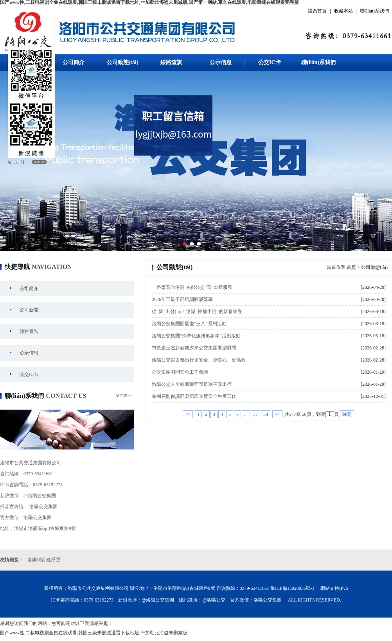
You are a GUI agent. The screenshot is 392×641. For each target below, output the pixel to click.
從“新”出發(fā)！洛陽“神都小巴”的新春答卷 (197, 311)
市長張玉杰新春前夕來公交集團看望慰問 (194, 348)
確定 (347, 414)
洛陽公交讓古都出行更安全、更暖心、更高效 (199, 360)
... (246, 414)
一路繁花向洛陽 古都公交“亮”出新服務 (192, 287)
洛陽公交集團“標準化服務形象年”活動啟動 (196, 335)
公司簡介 (74, 62)
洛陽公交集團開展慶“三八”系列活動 (189, 323)
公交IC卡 (269, 62)
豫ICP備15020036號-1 (292, 588)
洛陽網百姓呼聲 (43, 559)
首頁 (351, 267)
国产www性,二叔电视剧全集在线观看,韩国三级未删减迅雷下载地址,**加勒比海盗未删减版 (93, 633)
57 (255, 414)
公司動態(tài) (122, 62)
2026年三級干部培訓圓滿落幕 (182, 299)
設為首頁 (317, 11)
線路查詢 (171, 62)
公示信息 (221, 62)
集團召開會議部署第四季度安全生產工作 (194, 396)
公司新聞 (29, 310)
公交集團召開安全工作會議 (180, 372)
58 (265, 414)
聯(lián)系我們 (374, 11)
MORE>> (124, 396)
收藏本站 (343, 11)
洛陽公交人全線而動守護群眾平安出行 (192, 384)
